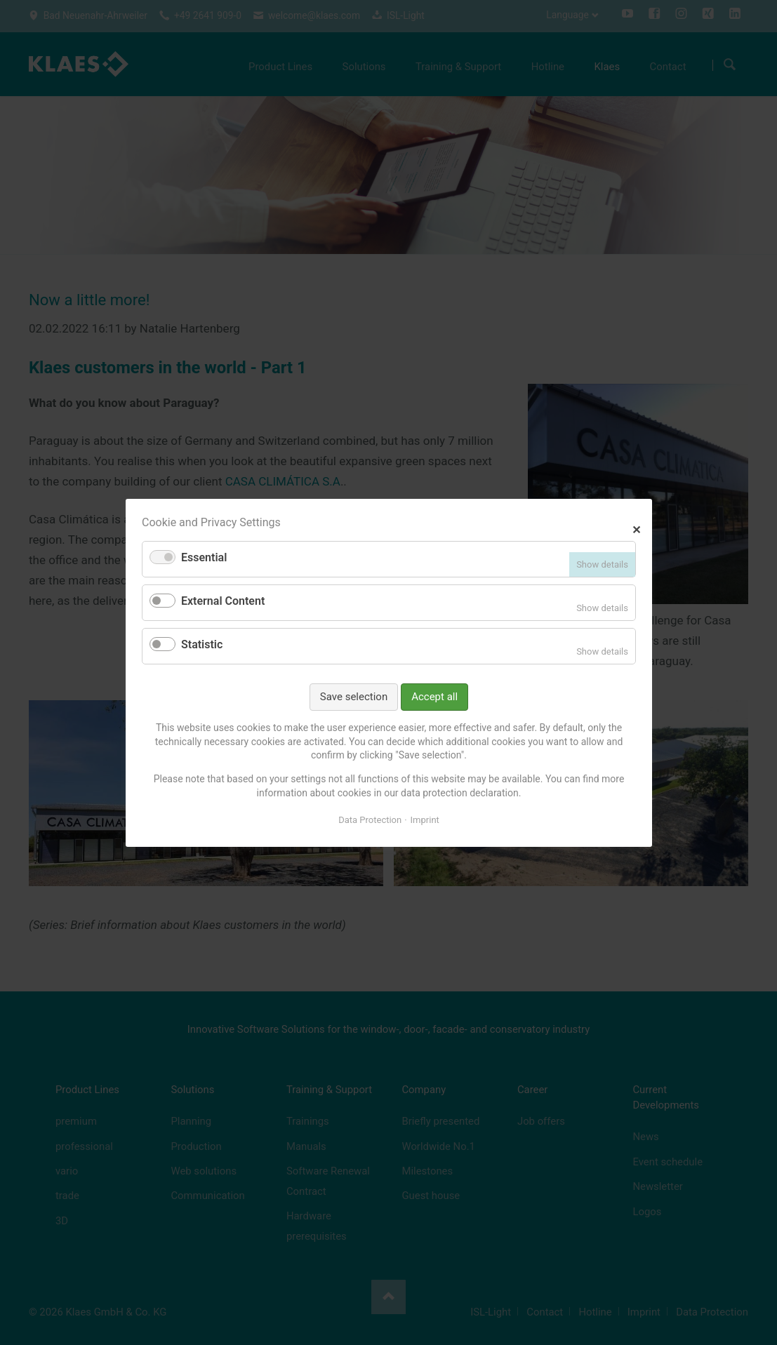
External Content (223, 601)
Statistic (202, 644)
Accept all (434, 696)
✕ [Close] (636, 528)
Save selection (353, 696)
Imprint (424, 820)
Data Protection (369, 820)
